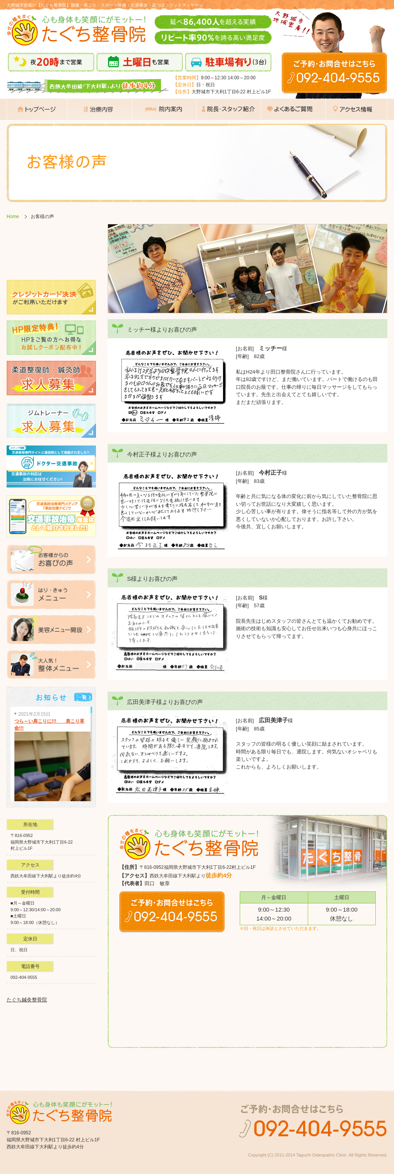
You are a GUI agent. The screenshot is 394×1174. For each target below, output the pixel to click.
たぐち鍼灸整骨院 (27, 1000)
